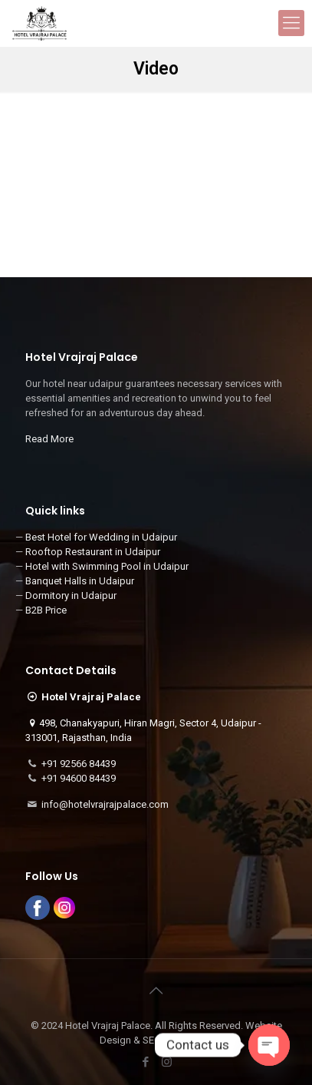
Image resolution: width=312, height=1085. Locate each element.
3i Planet (194, 1040)
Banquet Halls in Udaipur (79, 581)
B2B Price (46, 610)
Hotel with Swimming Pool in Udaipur (107, 566)
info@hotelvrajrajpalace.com (105, 804)
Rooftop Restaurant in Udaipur (92, 551)
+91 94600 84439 (78, 778)
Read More (49, 439)
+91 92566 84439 (78, 763)
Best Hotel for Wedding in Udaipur (101, 537)
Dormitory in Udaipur (71, 595)
